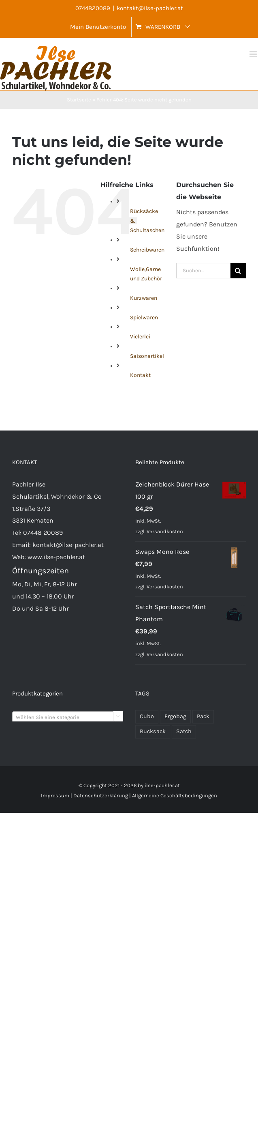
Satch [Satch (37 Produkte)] (184, 731)
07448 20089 (43, 532)
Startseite (79, 100)
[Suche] (238, 270)
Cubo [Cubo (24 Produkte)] (147, 716)
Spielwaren (144, 317)
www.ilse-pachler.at (56, 557)
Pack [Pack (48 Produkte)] (203, 716)
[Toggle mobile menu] (253, 54)
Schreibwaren (147, 249)
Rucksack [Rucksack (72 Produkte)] (153, 731)
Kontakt (140, 375)
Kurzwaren (143, 298)
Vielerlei (140, 336)
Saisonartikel (147, 356)
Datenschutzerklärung (100, 795)
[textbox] (68, 717)
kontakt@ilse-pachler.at (150, 8)
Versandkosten (165, 531)
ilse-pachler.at (162, 785)
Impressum (55, 795)
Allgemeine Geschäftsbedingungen (174, 795)
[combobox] (67, 717)
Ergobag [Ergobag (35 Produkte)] (175, 716)
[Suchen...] (203, 270)
